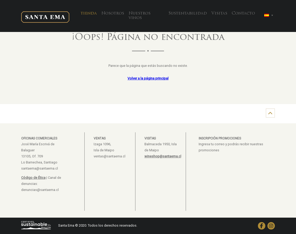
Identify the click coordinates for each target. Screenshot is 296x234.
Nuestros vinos (140, 15)
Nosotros (112, 13)
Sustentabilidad (188, 13)
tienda (89, 13)
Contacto (243, 13)
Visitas (219, 13)
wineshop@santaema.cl (162, 156)
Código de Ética (33, 178)
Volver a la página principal (148, 78)
